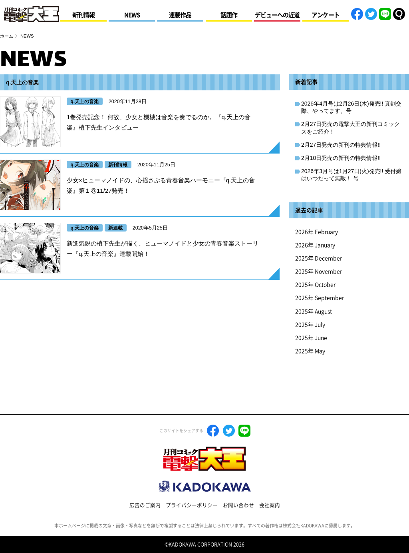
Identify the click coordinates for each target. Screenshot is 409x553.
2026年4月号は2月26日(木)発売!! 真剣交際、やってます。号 (351, 107)
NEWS (132, 15)
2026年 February (316, 232)
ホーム (6, 36)
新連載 (115, 228)
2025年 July (310, 324)
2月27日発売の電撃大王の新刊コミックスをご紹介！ (350, 127)
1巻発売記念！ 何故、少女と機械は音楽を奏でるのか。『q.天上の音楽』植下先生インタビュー (158, 122)
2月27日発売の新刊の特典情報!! (341, 145)
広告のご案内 (145, 505)
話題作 (228, 15)
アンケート (326, 15)
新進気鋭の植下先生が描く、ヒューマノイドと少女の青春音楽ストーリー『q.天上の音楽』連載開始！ (162, 248)
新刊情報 (83, 15)
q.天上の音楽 (85, 101)
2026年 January (315, 245)
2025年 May (310, 351)
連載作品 (180, 15)
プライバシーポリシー (192, 505)
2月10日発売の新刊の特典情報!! (341, 158)
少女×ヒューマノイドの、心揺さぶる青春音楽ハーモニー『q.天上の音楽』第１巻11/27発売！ (161, 185)
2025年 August (313, 311)
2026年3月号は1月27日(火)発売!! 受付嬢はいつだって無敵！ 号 (351, 175)
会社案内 (269, 505)
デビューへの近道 (277, 15)
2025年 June (311, 338)
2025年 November (318, 271)
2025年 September (319, 298)
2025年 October (315, 284)
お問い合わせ (238, 505)
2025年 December (318, 258)
